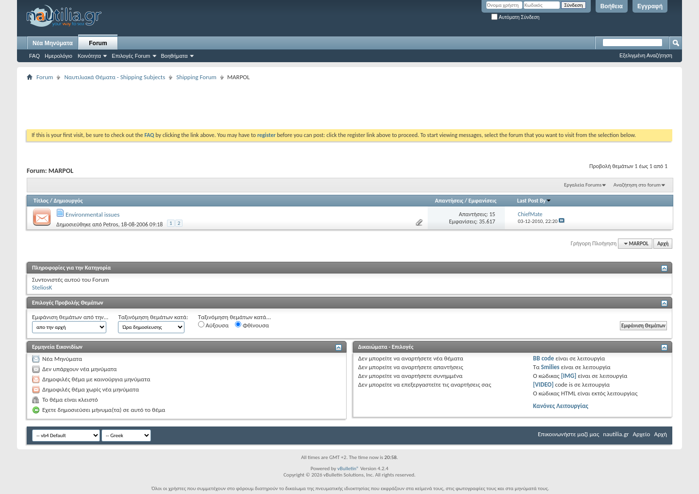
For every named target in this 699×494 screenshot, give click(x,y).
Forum (98, 43)
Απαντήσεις (449, 200)
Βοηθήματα (174, 56)
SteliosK (42, 287)
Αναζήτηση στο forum (637, 185)
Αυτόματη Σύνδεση (515, 17)
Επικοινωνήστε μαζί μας (568, 434)
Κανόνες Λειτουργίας (560, 405)
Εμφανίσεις (482, 200)
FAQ (34, 56)
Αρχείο (641, 434)
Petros (110, 224)
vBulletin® (348, 468)
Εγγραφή (650, 6)
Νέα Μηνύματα (53, 43)
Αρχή (662, 243)
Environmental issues (92, 214)
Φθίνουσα (252, 325)
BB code (543, 358)
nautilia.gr (616, 434)
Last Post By (534, 200)
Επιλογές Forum (131, 56)
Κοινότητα (89, 56)
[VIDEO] (543, 384)
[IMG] (569, 375)
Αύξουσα (213, 325)
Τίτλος (41, 200)
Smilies (550, 367)
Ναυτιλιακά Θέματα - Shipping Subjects (114, 77)
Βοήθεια (611, 6)
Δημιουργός (68, 200)
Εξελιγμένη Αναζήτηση (645, 55)
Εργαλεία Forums (582, 185)
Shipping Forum (196, 77)
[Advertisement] (203, 105)
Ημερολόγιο (58, 56)
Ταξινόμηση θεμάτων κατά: (153, 317)
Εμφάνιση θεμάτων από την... (70, 317)
